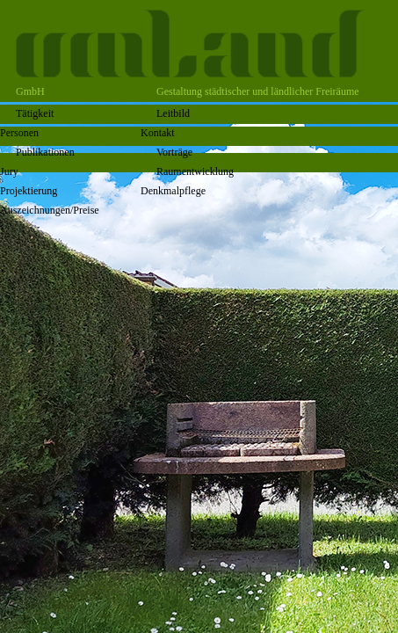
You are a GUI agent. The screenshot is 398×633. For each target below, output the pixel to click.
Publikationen (45, 152)
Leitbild (173, 113)
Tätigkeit (35, 113)
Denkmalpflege (173, 191)
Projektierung (28, 191)
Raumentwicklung (195, 171)
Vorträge (174, 152)
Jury (9, 171)
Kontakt (158, 133)
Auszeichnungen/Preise (49, 210)
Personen (19, 133)
